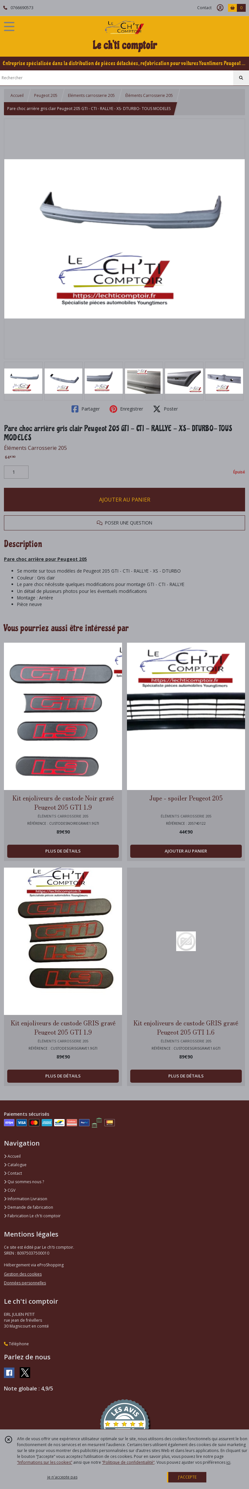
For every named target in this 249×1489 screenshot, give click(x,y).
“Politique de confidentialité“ (128, 1462)
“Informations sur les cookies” (44, 1462)
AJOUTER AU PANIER (124, 499)
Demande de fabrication (28, 1207)
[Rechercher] (241, 77)
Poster (165, 409)
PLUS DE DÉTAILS (63, 851)
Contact (204, 7)
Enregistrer (126, 409)
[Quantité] (16, 472)
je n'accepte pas (62, 1477)
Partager (86, 409)
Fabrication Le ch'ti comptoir (32, 1216)
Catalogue (15, 1164)
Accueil (17, 95)
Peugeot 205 (45, 95)
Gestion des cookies (23, 1274)
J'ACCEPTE (187, 1477)
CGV (9, 1190)
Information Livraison (25, 1199)
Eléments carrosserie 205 (91, 95)
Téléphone (16, 1344)
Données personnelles (25, 1283)
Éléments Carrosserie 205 (149, 95)
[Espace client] (220, 8)
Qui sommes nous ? (24, 1182)
